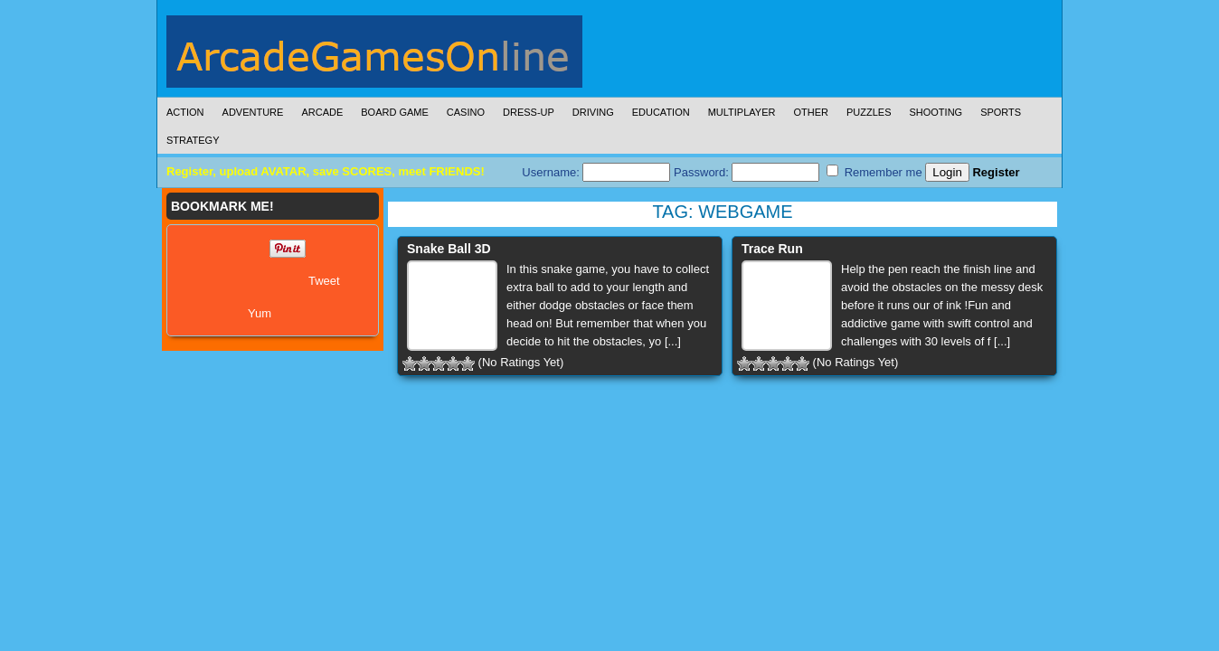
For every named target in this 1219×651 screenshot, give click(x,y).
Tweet (324, 281)
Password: (746, 172)
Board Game (395, 112)
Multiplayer (742, 112)
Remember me (874, 172)
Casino (466, 112)
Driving (593, 112)
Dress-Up (528, 112)
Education (661, 112)
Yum (259, 313)
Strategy (192, 140)
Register (995, 172)
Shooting (935, 112)
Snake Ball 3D (449, 248)
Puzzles (869, 112)
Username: (596, 172)
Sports (1000, 112)
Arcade (322, 112)
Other (810, 112)
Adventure (253, 112)
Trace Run (772, 248)
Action (185, 112)
